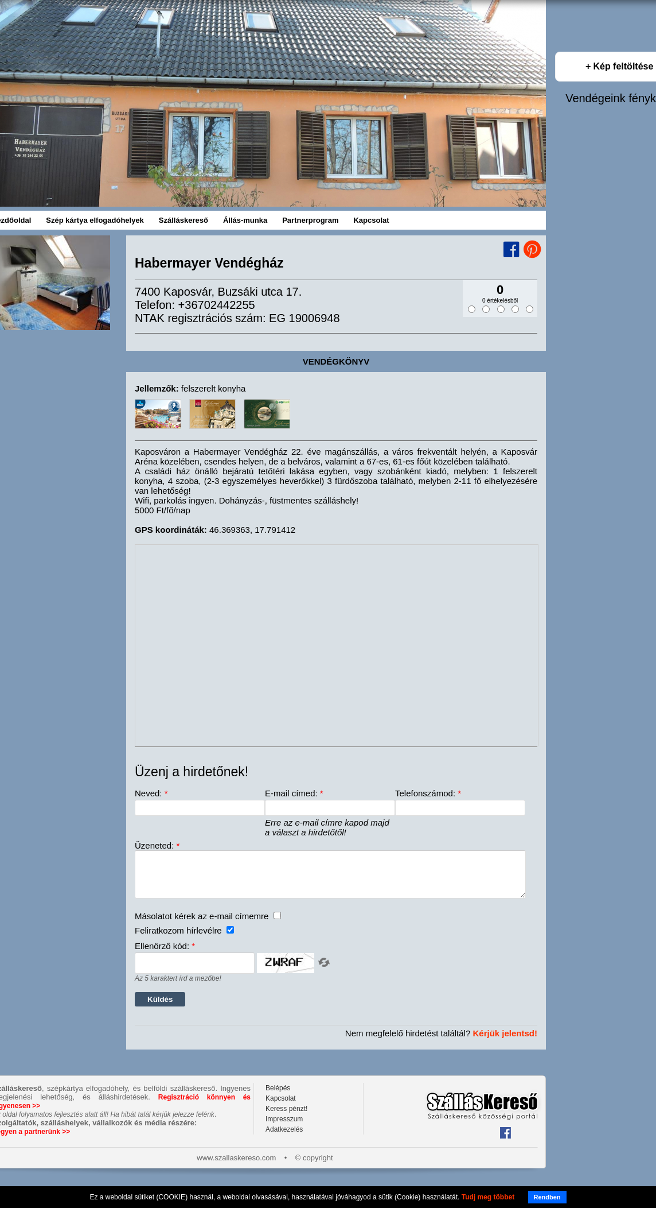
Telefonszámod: (428, 793)
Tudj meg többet (488, 1197)
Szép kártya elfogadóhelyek (95, 220)
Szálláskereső (183, 220)
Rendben (547, 1197)
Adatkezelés (284, 1138)
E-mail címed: (294, 793)
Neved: (151, 793)
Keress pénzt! (286, 1117)
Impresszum (284, 1128)
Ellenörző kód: (165, 954)
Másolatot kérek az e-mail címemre (208, 925)
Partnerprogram (310, 220)
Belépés (277, 1097)
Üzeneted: (157, 845)
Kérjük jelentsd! (505, 1042)
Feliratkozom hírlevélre (184, 939)
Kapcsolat (371, 220)
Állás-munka (245, 220)
